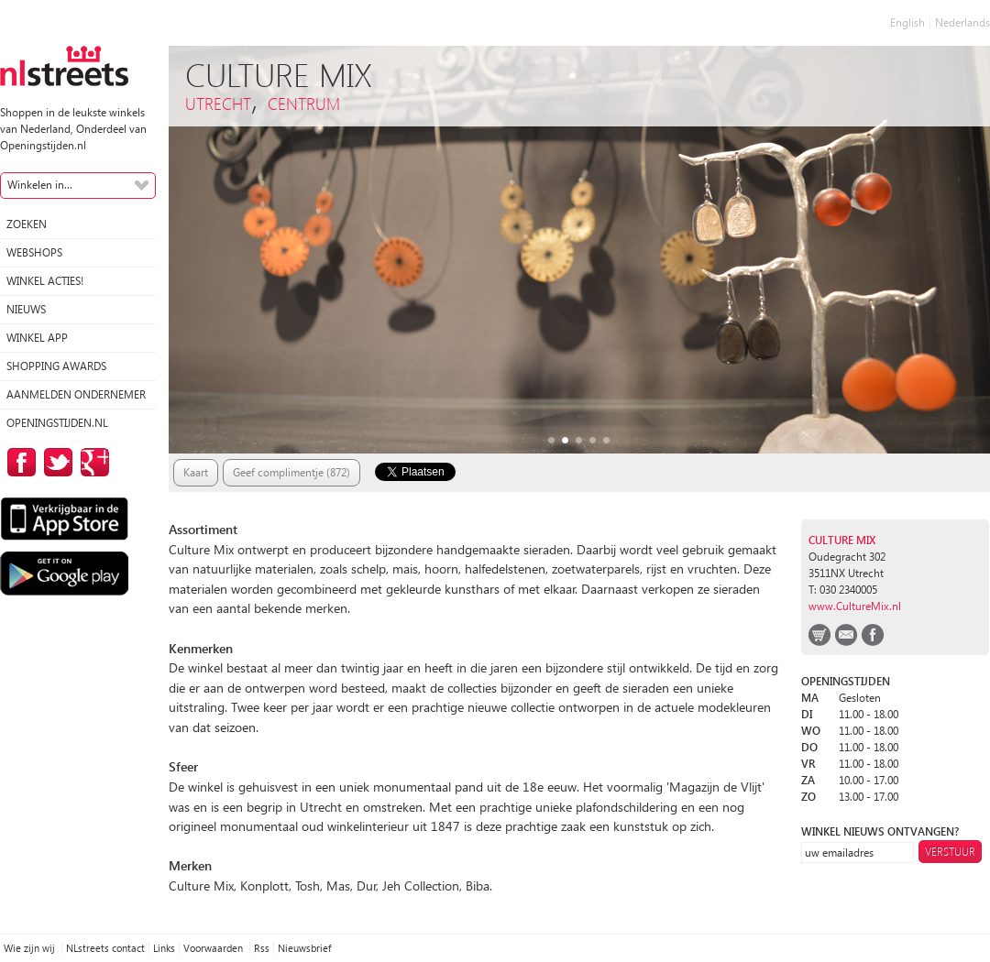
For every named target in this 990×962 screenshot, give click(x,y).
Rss (262, 948)
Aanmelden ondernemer (76, 394)
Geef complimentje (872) (291, 472)
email (846, 635)
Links (164, 948)
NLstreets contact (105, 948)
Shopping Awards (56, 366)
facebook (873, 635)
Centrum (304, 103)
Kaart (195, 472)
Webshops (34, 252)
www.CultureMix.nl (854, 606)
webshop (819, 635)
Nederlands (962, 22)
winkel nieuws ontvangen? (880, 831)
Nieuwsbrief (304, 948)
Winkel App (37, 337)
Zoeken (26, 224)
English (907, 22)
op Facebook (18, 462)
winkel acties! (44, 281)
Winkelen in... (39, 184)
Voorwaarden (214, 948)
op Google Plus (91, 462)
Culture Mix (841, 540)
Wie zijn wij (31, 948)
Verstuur (950, 851)
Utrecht (218, 103)
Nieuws (26, 309)
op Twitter (55, 462)
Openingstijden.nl (57, 423)
